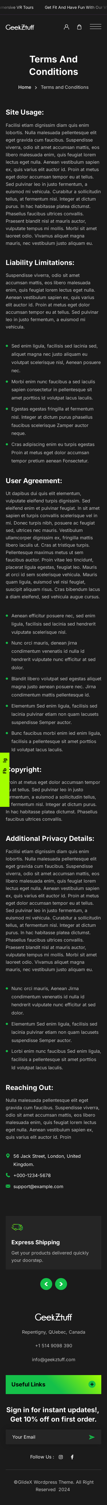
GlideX (25, 1482)
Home (24, 87)
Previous (46, 1290)
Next (61, 1290)
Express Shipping (35, 1245)
